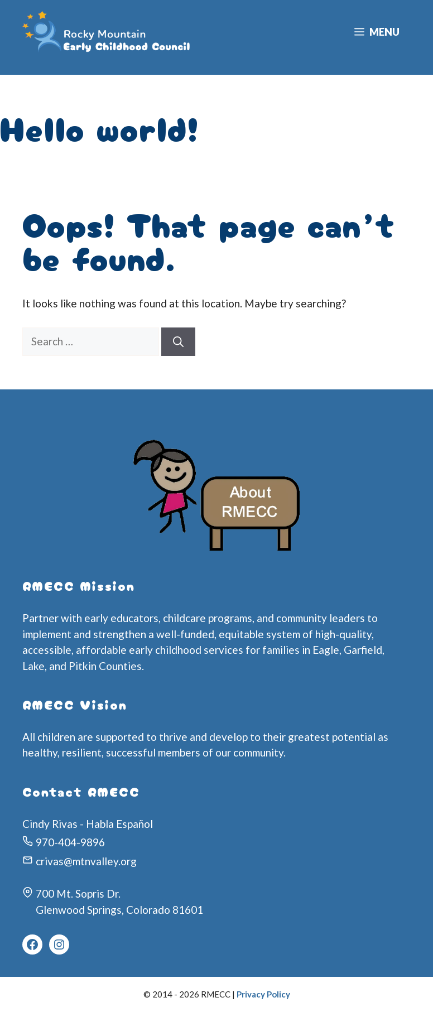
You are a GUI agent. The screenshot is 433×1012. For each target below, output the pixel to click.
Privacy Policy (263, 994)
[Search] (178, 341)
